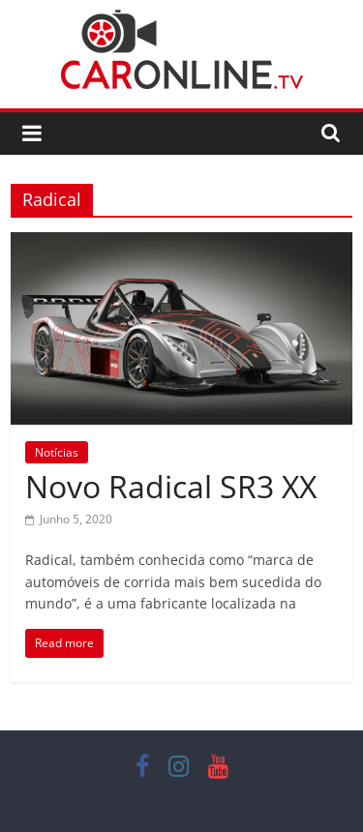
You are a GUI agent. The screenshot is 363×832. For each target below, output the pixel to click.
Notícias (56, 452)
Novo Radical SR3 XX (171, 486)
